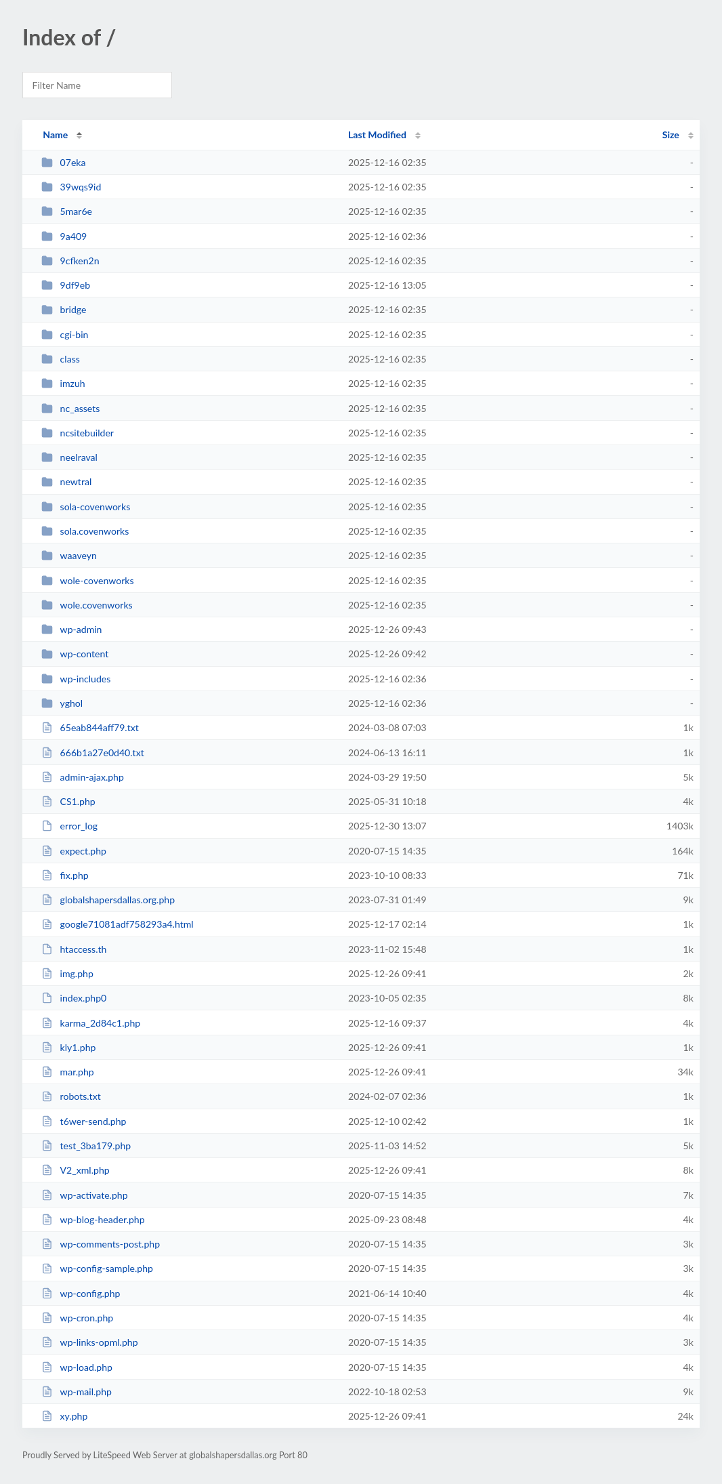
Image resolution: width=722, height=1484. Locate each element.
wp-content (74, 653)
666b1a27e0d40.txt (92, 752)
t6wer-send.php (83, 1121)
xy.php (64, 1416)
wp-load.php (76, 1367)
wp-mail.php (76, 1391)
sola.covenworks (85, 531)
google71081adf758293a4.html (117, 924)
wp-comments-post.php (100, 1244)
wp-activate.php (84, 1195)
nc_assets (70, 408)
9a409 (64, 236)
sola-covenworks (85, 506)
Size (670, 134)
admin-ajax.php (82, 777)
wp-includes (75, 678)
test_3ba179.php (86, 1145)
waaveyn (69, 555)
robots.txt (71, 1096)
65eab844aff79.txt (90, 727)
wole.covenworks (86, 605)
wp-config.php (80, 1293)
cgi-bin (64, 334)
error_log (69, 825)
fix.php (64, 875)
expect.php (73, 851)
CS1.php (68, 801)
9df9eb (65, 285)
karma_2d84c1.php (90, 1023)
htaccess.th (73, 949)
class (60, 359)
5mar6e (66, 211)
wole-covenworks (87, 580)
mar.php (67, 1071)
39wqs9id (71, 186)
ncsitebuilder (77, 432)
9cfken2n (70, 260)
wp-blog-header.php (92, 1219)
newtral (66, 481)
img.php (67, 973)
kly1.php (68, 1047)
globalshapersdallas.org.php (108, 899)
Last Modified (377, 134)
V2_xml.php (75, 1170)
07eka (63, 162)
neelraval (69, 457)
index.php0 (73, 998)
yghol (62, 703)
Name (55, 134)
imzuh (63, 383)
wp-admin (71, 629)
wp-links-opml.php (89, 1342)
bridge (63, 309)
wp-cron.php (77, 1317)
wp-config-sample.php (97, 1268)
